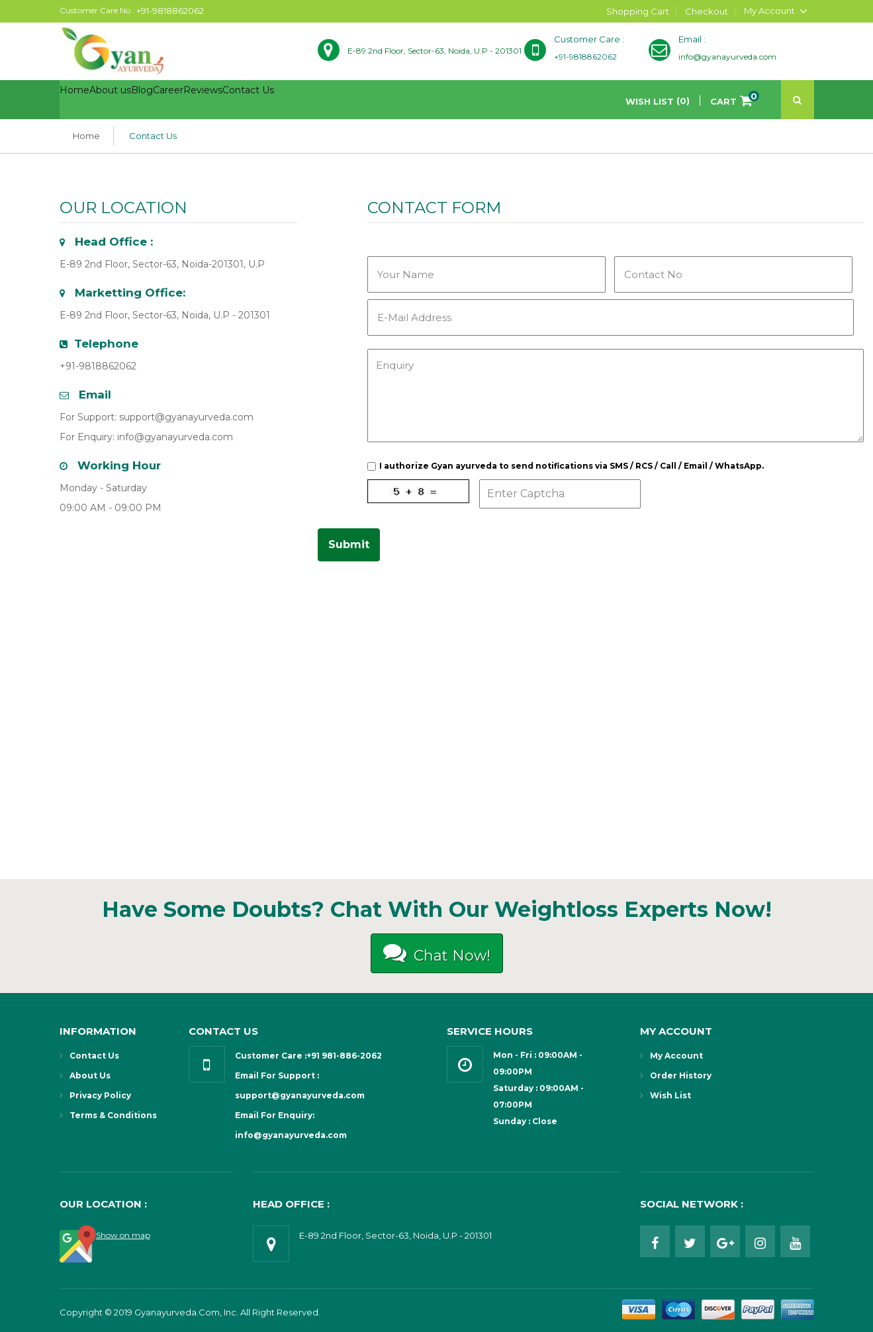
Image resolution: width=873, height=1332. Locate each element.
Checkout (706, 11)
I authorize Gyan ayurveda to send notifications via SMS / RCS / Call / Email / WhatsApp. (571, 466)
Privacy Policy (100, 1095)
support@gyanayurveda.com (186, 417)
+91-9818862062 (170, 10)
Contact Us (153, 135)
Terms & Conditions (113, 1115)
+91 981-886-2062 (344, 1056)
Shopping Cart (637, 11)
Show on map (123, 1235)
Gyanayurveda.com (177, 1312)
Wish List (670, 1095)
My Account (676, 1056)
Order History (681, 1075)
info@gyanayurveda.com (175, 437)
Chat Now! (436, 953)
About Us (90, 1075)
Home (86, 135)
